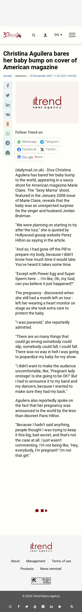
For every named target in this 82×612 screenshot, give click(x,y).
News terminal (50, 569)
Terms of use (61, 561)
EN (56, 35)
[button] (8, 86)
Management (35, 561)
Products (27, 569)
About (15, 561)
